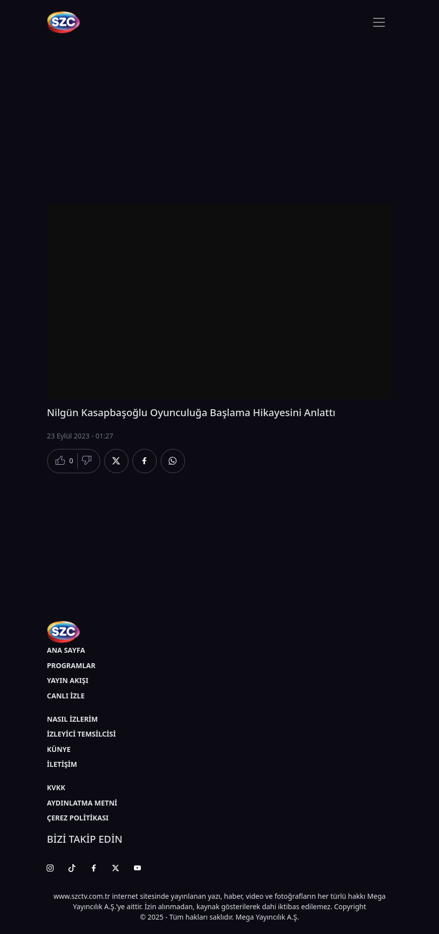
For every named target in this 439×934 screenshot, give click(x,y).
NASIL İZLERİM (72, 719)
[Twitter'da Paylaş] (116, 461)
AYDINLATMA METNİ (82, 803)
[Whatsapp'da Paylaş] (173, 461)
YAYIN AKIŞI (68, 680)
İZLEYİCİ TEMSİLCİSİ (81, 734)
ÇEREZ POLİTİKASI (78, 817)
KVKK (56, 787)
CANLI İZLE (66, 695)
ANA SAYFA (66, 650)
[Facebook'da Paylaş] (144, 461)
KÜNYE (59, 749)
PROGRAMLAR (71, 665)
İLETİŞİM (62, 764)
